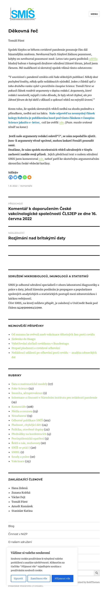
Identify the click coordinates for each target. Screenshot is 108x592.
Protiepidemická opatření (27, 438)
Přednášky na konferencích (28, 434)
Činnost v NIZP (17, 534)
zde (61, 122)
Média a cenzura (21, 411)
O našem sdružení (20, 542)
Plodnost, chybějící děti (26, 424)
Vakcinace (17, 461)
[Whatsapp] (25, 177)
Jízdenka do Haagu (23, 339)
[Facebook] (11, 177)
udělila (93, 58)
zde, (41, 158)
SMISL (15, 452)
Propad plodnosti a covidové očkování (35, 348)
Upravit (18, 578)
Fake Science (19, 388)
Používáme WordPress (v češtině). (25, 585)
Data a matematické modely (29, 384)
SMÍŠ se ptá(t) (20, 447)
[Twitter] (15, 177)
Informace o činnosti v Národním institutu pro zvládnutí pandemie (54, 397)
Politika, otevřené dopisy (27, 429)
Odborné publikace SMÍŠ (27, 420)
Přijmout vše (62, 578)
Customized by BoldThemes (85, 582)
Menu (94, 14)
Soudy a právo (20, 456)
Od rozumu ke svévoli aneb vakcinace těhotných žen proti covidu (53, 334)
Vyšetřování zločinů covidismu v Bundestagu (40, 343)
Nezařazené (19, 415)
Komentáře (26, 186)
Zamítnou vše (39, 578)
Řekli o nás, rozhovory (25, 443)
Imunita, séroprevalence (27, 393)
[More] (29, 177)
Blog (11, 526)
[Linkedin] (20, 177)
